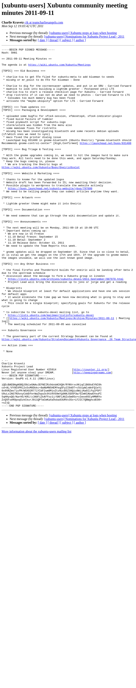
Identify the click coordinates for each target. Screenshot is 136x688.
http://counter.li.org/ (91, 434)
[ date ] (42, 40)
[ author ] (80, 40)
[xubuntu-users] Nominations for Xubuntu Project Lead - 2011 (84, 36)
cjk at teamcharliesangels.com (44, 22)
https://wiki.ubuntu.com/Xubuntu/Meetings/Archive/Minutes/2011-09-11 (61, 372)
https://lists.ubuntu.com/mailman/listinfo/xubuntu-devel (51, 369)
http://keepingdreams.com (92, 437)
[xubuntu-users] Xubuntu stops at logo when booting (83, 33)
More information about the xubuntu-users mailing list (36, 503)
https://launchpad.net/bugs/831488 (105, 162)
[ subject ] (66, 40)
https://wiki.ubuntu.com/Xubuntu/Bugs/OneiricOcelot (41, 191)
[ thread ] (53, 40)
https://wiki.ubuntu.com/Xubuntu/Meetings (59, 68)
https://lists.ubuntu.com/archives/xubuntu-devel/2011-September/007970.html (65, 325)
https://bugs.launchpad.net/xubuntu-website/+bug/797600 (50, 216)
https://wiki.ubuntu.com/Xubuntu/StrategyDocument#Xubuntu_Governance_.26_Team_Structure (69, 398)
